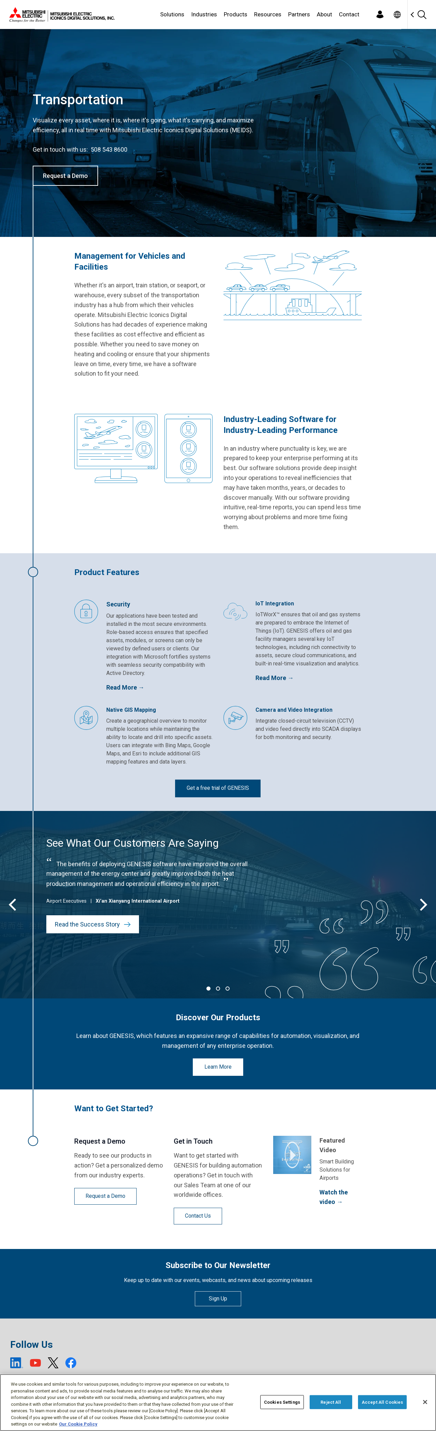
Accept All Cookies (382, 1401)
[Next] (422, 904)
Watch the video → (334, 1197)
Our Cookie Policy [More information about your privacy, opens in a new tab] (78, 1424)
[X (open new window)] (53, 1362)
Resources (267, 14)
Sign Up (218, 1298)
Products (235, 14)
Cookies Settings (282, 1401)
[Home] (60, 14)
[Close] (425, 1402)
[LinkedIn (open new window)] (16, 1362)
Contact (349, 14)
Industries (204, 14)
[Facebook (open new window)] (70, 1362)
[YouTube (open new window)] (35, 1362)
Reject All (331, 1401)
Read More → (125, 687)
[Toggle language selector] (397, 14)
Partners (299, 14)
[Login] (380, 14)
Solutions (172, 14)
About (324, 14)
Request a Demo (65, 175)
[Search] (421, 14)
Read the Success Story (92, 924)
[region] (218, 1402)
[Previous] (13, 904)
